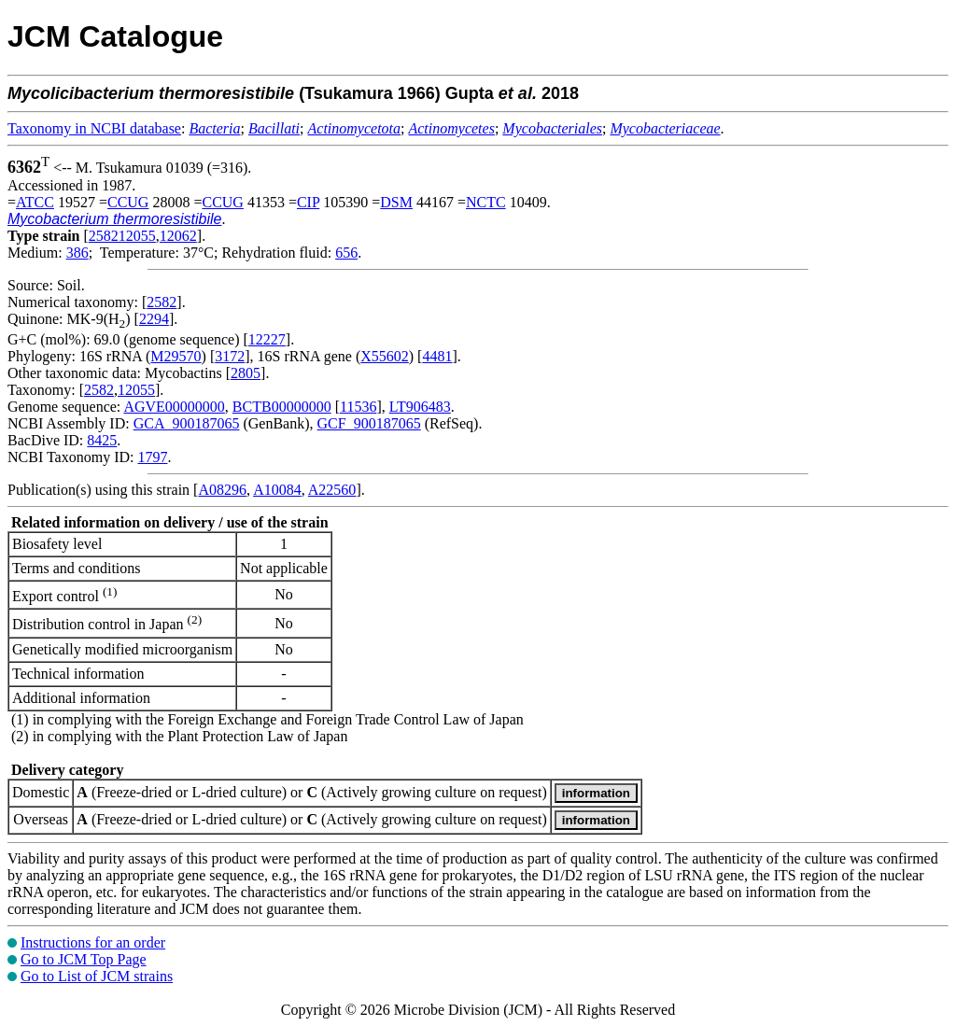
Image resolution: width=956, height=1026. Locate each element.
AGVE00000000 (173, 407)
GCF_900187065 (369, 423)
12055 (136, 390)
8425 (102, 440)
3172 (230, 356)
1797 (152, 457)
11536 (358, 407)
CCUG (127, 202)
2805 (245, 373)
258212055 (122, 236)
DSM (396, 202)
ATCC (35, 202)
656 (346, 252)
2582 (161, 302)
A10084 (277, 490)
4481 (437, 356)
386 (77, 252)
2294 (154, 319)
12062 (178, 236)
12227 (267, 339)
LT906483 (420, 407)
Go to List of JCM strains (97, 976)
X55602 (384, 356)
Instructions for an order (93, 942)
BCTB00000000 (281, 407)
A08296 (222, 490)
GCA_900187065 (187, 423)
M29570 (175, 356)
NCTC (486, 202)
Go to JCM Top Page (84, 959)
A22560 (332, 490)
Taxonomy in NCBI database (94, 128)
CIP (308, 202)
